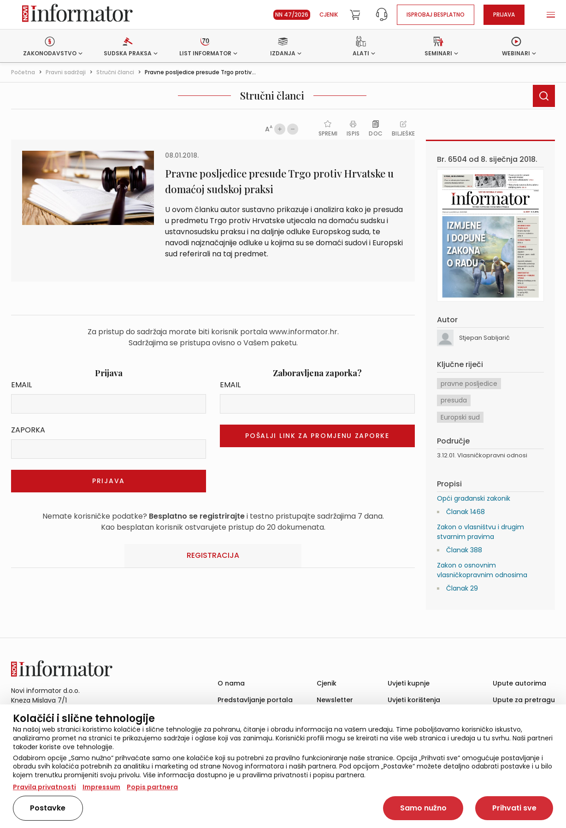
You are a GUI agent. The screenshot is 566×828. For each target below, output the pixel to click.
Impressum (101, 787)
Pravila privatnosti (44, 787)
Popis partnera (152, 787)
